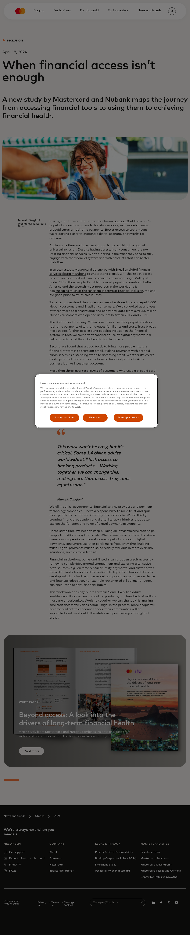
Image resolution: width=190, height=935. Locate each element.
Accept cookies (64, 417)
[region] (96, 401)
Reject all (95, 417)
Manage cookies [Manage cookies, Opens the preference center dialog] (128, 417)
